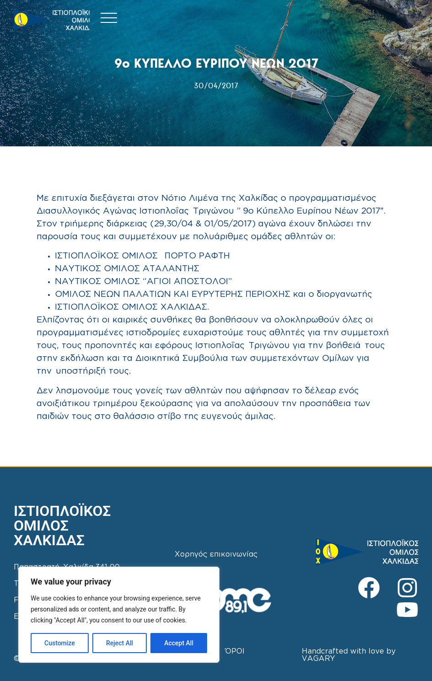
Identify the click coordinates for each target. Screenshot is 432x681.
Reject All (119, 643)
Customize (59, 643)
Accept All (178, 643)
